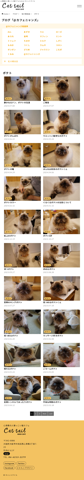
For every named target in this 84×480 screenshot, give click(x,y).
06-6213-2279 (17, 457)
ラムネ (43, 45)
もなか (11, 45)
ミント (59, 36)
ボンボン (12, 49)
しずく (59, 40)
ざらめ (27, 49)
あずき (27, 31)
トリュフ (12, 40)
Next (44, 414)
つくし (27, 45)
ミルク (43, 40)
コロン (59, 45)
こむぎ (59, 49)
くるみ (11, 54)
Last (50, 414)
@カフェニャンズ (32, 54)
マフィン (44, 36)
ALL (10, 31)
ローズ (59, 31)
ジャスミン (45, 49)
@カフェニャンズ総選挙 (17, 26)
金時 (26, 36)
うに (42, 31)
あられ (11, 36)
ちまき (27, 40)
